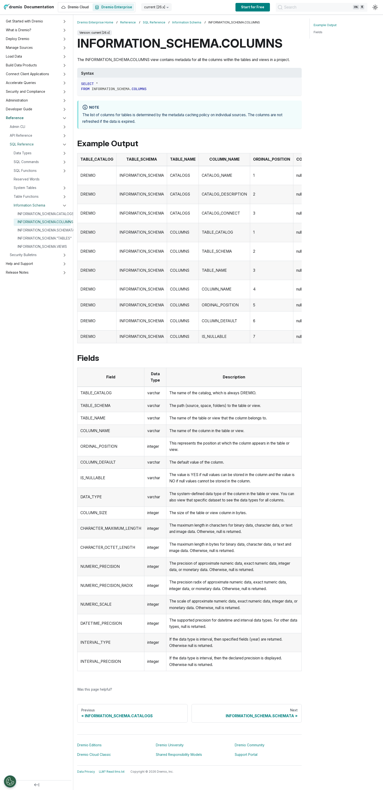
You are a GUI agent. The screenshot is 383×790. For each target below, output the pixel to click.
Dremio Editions (89, 745)
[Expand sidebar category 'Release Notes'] (64, 273)
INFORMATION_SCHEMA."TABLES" (44, 238)
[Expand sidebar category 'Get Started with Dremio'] (64, 21)
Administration (17, 100)
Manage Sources (19, 48)
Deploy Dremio (17, 39)
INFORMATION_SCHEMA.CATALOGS (44, 214)
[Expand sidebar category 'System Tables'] (64, 188)
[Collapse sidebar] (36, 785)
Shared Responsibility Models (179, 755)
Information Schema (29, 205)
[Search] (321, 7)
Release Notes (17, 272)
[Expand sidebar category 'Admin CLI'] (64, 127)
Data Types (23, 153)
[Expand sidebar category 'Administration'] (64, 100)
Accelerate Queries (21, 83)
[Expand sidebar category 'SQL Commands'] (64, 162)
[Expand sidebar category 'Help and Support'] (64, 264)
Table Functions (26, 196)
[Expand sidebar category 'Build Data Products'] (64, 65)
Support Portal (246, 755)
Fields (318, 32)
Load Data (14, 56)
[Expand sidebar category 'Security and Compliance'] (64, 92)
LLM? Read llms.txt (112, 771)
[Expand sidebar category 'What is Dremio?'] (64, 30)
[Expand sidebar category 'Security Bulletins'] (64, 255)
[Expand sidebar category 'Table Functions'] (64, 197)
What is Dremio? (18, 30)
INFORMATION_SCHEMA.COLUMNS (44, 222)
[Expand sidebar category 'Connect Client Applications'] (64, 74)
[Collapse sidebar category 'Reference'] (64, 118)
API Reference (21, 135)
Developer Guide (19, 109)
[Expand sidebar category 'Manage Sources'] (64, 48)
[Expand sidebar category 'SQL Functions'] (64, 171)
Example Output (325, 25)
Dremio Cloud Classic (94, 755)
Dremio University (170, 745)
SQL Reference (22, 144)
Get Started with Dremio (24, 21)
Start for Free (252, 7)
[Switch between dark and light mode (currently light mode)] (375, 7)
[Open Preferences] (10, 781)
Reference (15, 118)
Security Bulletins (23, 255)
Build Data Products (21, 65)
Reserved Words (27, 179)
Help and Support (19, 264)
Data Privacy (86, 771)
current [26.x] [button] (154, 7)
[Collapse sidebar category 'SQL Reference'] (64, 144)
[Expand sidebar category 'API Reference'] (64, 136)
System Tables (25, 188)
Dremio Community (250, 745)
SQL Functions (25, 171)
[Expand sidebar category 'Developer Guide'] (64, 109)
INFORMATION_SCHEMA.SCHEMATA (44, 230)
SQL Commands (26, 162)
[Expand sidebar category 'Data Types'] (64, 153)
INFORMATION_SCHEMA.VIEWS (42, 247)
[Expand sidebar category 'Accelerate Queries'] (64, 83)
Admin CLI (17, 127)
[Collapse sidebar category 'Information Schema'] (64, 205)
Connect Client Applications (27, 74)
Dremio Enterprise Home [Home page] (95, 22)
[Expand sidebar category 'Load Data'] (64, 56)
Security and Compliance (25, 92)
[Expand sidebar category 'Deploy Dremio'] (64, 39)
